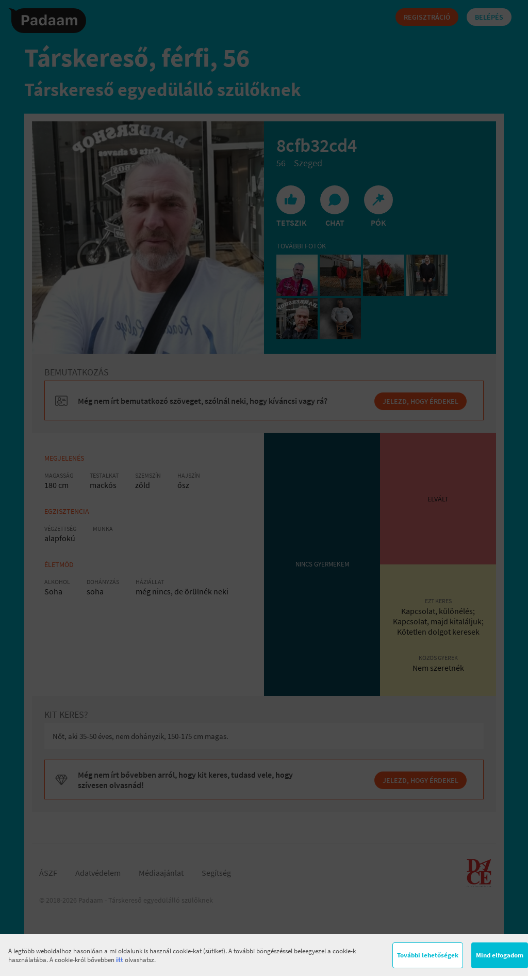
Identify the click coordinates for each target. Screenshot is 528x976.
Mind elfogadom (499, 955)
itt (119, 959)
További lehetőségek (427, 955)
